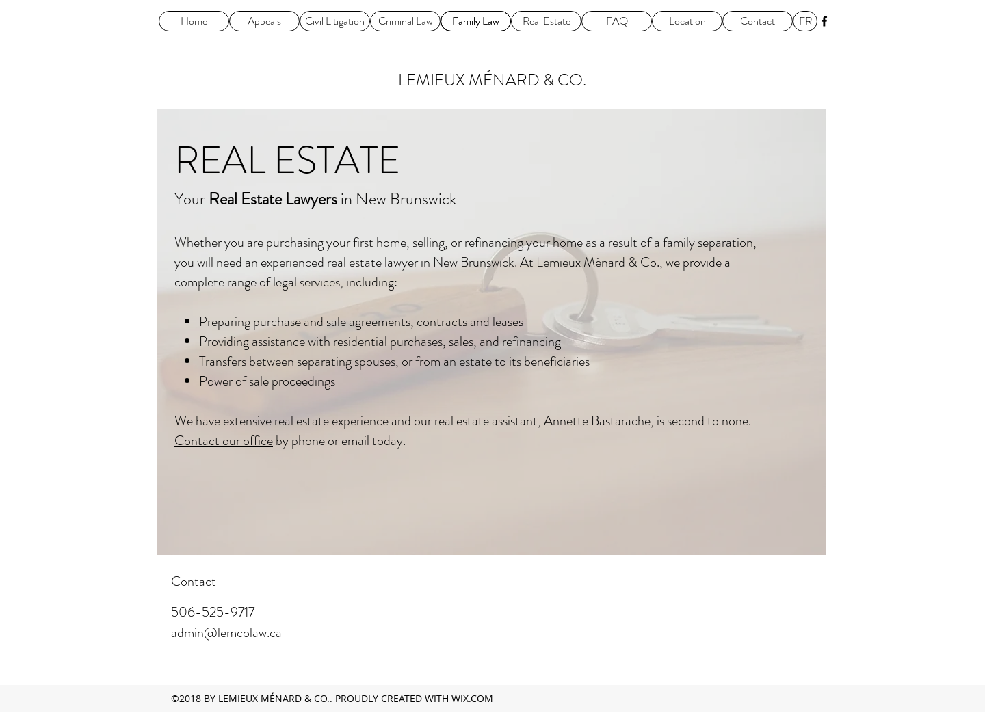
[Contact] (757, 21)
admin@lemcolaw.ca (226, 633)
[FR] (805, 21)
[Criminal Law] (405, 21)
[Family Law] (476, 21)
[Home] (194, 21)
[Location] (687, 21)
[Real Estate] (546, 21)
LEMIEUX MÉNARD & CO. (492, 80)
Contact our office (223, 440)
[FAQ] (616, 21)
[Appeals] (264, 21)
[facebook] (824, 21)
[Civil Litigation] (335, 21)
